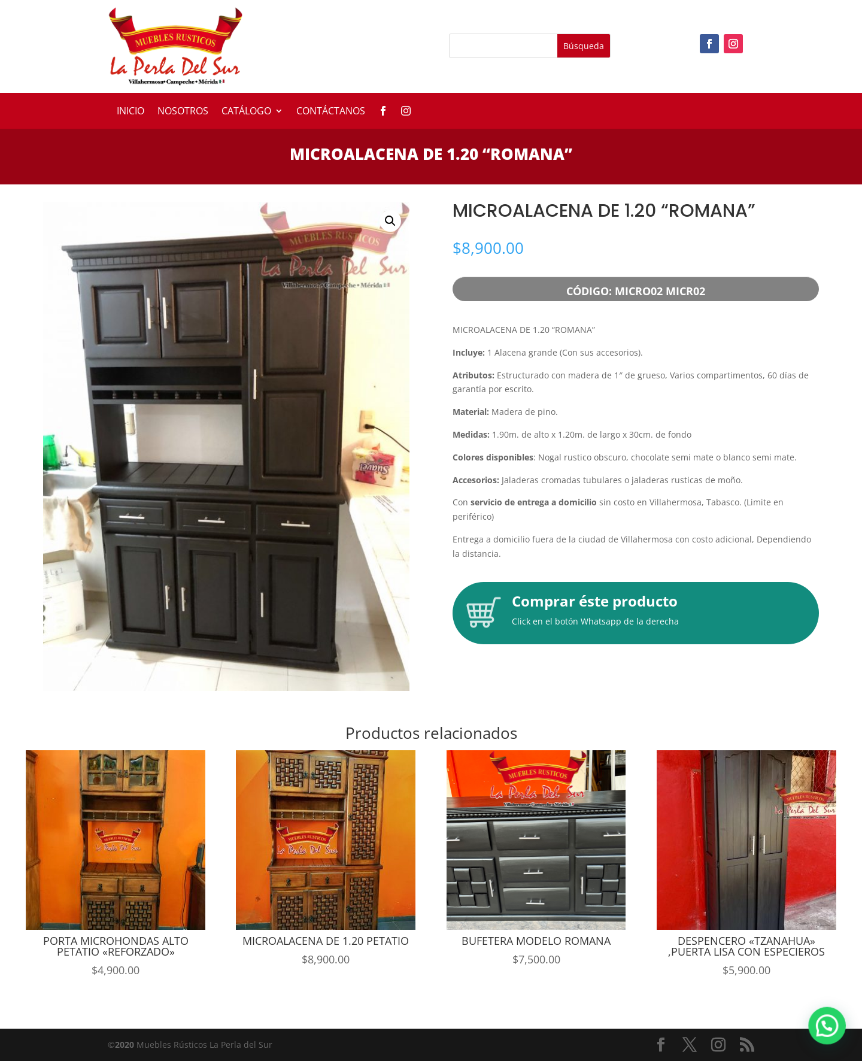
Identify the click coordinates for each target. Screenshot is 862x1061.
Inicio (130, 112)
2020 (124, 1044)
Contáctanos (330, 112)
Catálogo (246, 112)
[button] (390, 221)
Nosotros (182, 112)
